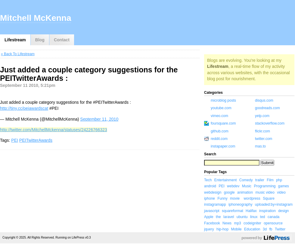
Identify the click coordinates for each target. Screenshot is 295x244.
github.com (219, 131)
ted (262, 217)
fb (270, 229)
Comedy (246, 180)
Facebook (212, 223)
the (218, 217)
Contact (62, 39)
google (229, 192)
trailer (259, 180)
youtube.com (221, 108)
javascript (211, 211)
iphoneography (240, 204)
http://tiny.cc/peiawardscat (24, 108)
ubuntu (242, 217)
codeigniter (252, 223)
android (210, 186)
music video (264, 192)
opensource (273, 223)
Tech (208, 180)
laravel (228, 217)
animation (245, 192)
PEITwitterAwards (35, 140)
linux (254, 217)
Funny (222, 198)
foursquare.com (223, 123)
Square (269, 198)
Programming (264, 186)
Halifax (251, 211)
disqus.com (264, 100)
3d (265, 229)
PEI (14, 140)
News (226, 223)
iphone (209, 198)
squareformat (232, 211)
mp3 (237, 223)
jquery (209, 229)
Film (270, 180)
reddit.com (219, 139)
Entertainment (225, 180)
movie (235, 198)
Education (252, 229)
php (279, 180)
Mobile (236, 229)
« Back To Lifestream (18, 54)
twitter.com (263, 139)
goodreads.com (267, 108)
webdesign (212, 192)
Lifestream (15, 39)
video (281, 192)
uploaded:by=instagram (274, 204)
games (283, 186)
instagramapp (215, 204)
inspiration (267, 211)
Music (246, 186)
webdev (233, 186)
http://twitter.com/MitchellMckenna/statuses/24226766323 (53, 129)
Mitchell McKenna (35, 18)
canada (273, 217)
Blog (40, 39)
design (283, 211)
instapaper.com (223, 146)
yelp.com (262, 116)
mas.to (260, 146)
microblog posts (223, 100)
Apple (208, 217)
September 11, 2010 (99, 119)
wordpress (252, 198)
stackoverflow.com (269, 123)
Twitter (280, 229)
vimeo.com (219, 116)
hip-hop (222, 229)
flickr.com (262, 131)
